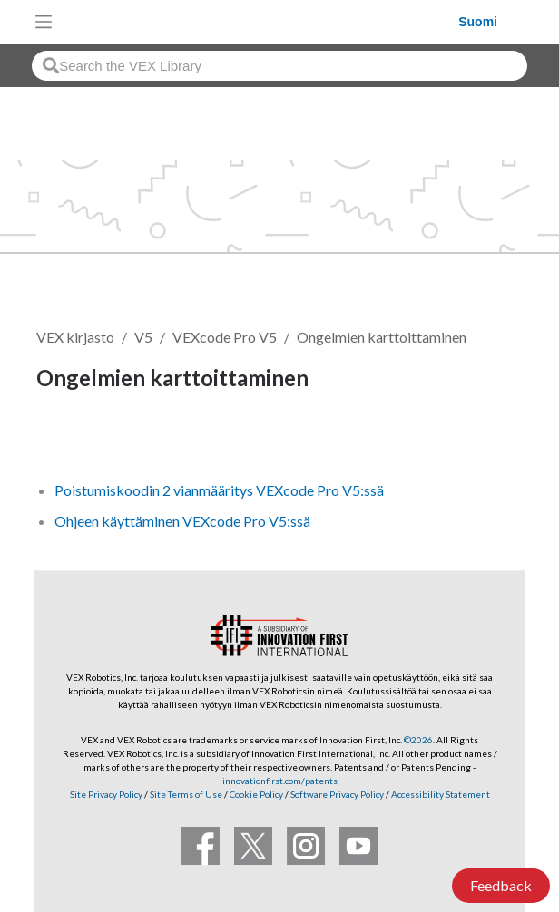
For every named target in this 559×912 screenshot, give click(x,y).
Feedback (501, 885)
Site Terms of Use (185, 794)
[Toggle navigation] (43, 21)
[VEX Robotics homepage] (260, 21)
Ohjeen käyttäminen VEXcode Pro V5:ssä (182, 520)
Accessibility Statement (440, 794)
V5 (143, 336)
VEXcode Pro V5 (224, 336)
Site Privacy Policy (106, 794)
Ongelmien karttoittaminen (381, 336)
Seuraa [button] (70, 439)
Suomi (477, 22)
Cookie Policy (256, 794)
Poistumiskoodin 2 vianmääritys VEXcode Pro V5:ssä (219, 490)
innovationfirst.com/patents (280, 780)
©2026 (418, 739)
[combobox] (279, 66)
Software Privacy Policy (337, 794)
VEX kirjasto (75, 336)
